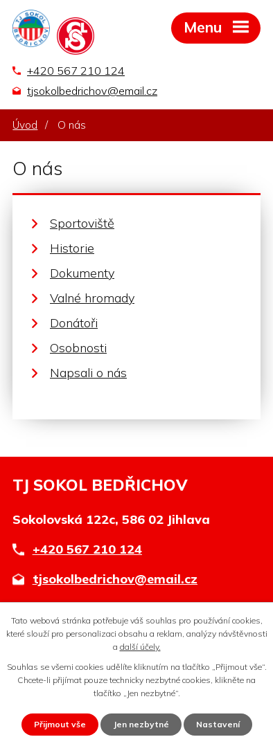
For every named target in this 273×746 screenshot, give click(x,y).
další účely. (140, 647)
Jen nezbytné (141, 724)
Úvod (24, 124)
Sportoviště (82, 223)
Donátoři (74, 323)
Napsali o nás (88, 373)
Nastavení (218, 724)
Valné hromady (92, 298)
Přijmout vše (60, 724)
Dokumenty (82, 273)
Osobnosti (78, 348)
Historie (72, 248)
